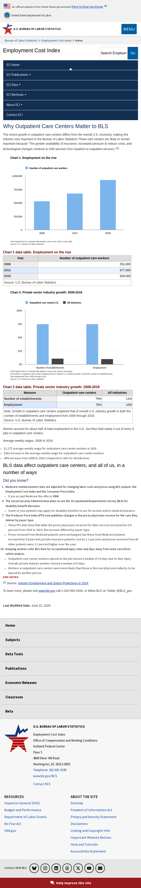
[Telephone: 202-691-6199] (65, 770)
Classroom (14, 697)
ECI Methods (15, 95)
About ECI (13, 105)
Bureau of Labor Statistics (21, 40)
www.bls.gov (47, 590)
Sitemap (77, 803)
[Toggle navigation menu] (129, 29)
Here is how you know (87, 6)
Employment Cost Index (56, 40)
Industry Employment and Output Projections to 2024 (53, 583)
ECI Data (12, 85)
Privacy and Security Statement (94, 817)
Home (10, 625)
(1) (117, 147)
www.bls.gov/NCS (45, 776)
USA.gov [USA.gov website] (10, 830)
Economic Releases (21, 682)
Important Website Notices (91, 837)
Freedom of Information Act (91, 810)
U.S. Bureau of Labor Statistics (37, 29)
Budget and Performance (22, 810)
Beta (9, 711)
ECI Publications (17, 75)
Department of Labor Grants (25, 817)
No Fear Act (12, 823)
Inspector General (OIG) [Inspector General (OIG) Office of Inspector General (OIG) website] (22, 803)
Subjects (12, 639)
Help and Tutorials (84, 844)
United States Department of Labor (27, 15)
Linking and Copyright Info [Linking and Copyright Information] (90, 830)
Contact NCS (42, 784)
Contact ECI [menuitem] (14, 115)
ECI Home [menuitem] (13, 65)
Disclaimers (79, 823)
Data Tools (14, 654)
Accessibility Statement (88, 851)
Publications (15, 668)
